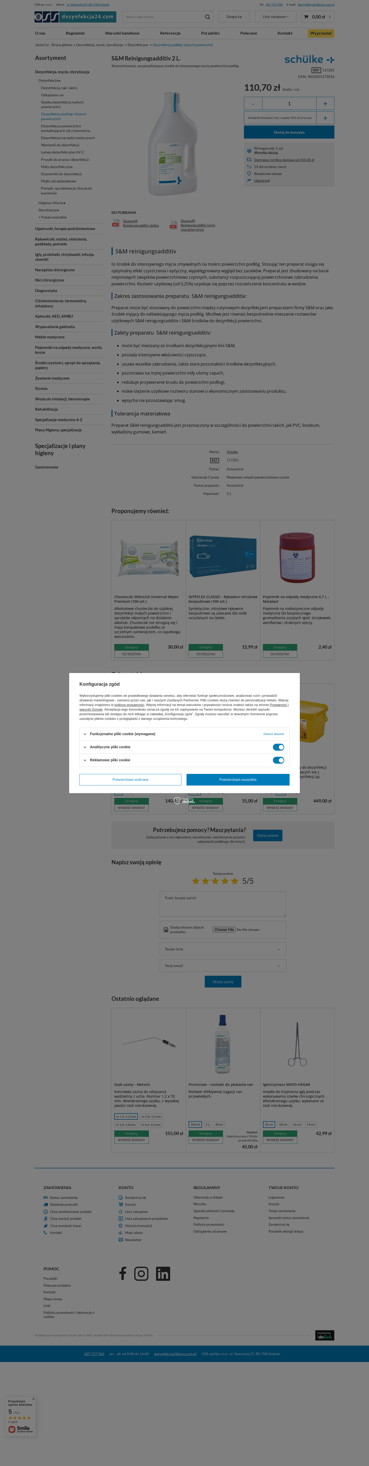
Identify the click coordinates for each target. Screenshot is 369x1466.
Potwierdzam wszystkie (238, 779)
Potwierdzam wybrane (130, 779)
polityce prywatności (129, 705)
